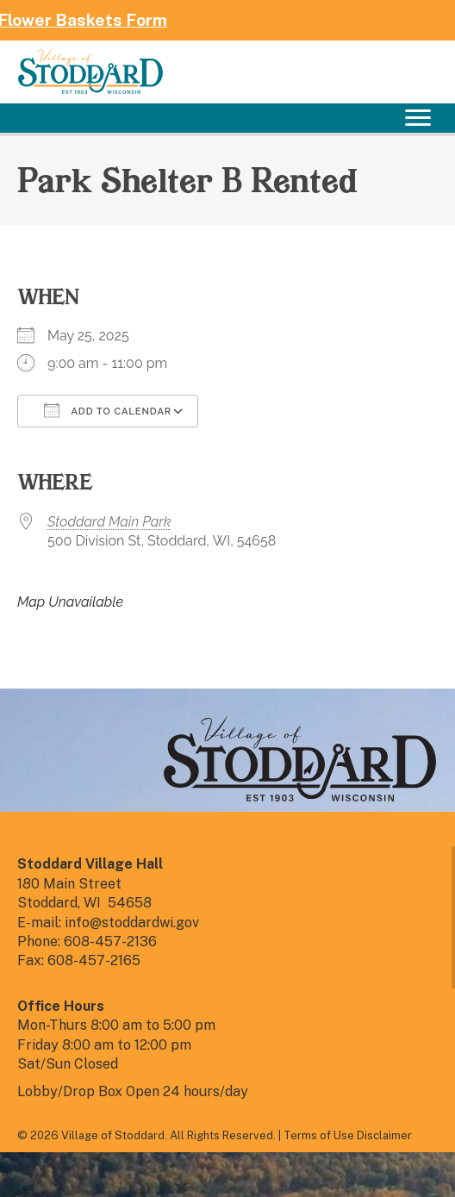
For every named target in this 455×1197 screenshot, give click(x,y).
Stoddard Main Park (109, 522)
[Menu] (418, 118)
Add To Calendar (107, 410)
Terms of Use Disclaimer (348, 1135)
